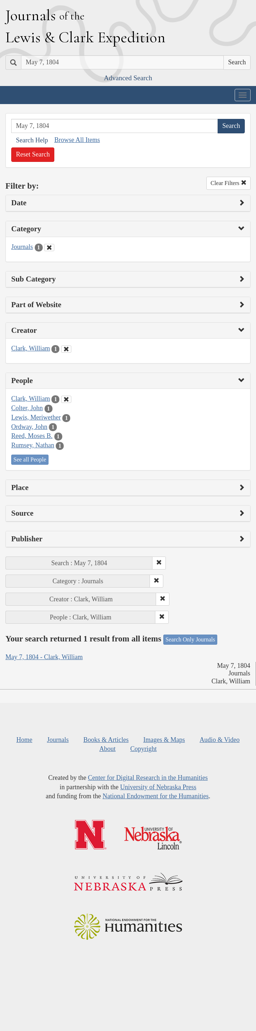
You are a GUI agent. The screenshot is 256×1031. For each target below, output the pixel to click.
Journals (22, 246)
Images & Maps (164, 739)
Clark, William (30, 348)
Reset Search (33, 154)
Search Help (32, 140)
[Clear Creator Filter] (66, 349)
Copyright (143, 748)
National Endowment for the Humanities (155, 796)
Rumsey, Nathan (32, 445)
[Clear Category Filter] (49, 247)
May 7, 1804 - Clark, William (44, 657)
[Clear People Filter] (66, 399)
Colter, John (27, 408)
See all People (29, 459)
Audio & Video (220, 739)
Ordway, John (29, 426)
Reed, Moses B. (32, 435)
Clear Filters (228, 183)
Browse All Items (77, 139)
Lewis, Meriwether (36, 417)
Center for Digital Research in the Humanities (148, 777)
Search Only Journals (190, 639)
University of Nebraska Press (158, 787)
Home (24, 739)
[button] (159, 563)
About (107, 748)
